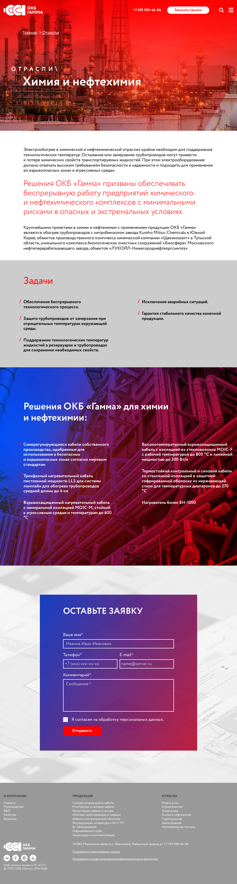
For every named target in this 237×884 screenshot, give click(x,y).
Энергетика (170, 811)
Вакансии (10, 819)
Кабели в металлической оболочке (96, 819)
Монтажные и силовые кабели (93, 807)
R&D (7, 811)
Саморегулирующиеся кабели (93, 803)
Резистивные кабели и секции (93, 811)
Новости (9, 803)
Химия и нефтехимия (176, 815)
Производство (13, 807)
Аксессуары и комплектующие (93, 835)
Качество (10, 815)
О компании (15, 796)
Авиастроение (172, 823)
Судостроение (172, 819)
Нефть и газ (170, 803)
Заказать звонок (188, 10)
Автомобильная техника (178, 827)
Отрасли (50, 33)
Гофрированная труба (87, 831)
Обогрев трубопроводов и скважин (96, 815)
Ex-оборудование (84, 827)
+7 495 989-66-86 (147, 10)
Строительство (172, 807)
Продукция (82, 796)
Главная (30, 33)
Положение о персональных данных (96, 852)
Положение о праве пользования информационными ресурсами (115, 859)
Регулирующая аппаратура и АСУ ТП (98, 823)
